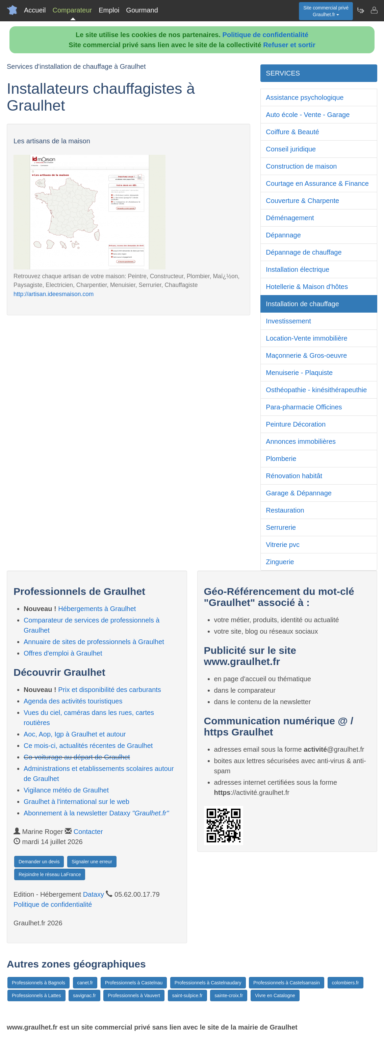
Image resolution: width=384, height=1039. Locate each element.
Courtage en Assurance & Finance (317, 183)
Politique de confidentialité (265, 34)
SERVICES (283, 73)
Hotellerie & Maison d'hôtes (307, 286)
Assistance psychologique (304, 97)
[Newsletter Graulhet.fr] (360, 10)
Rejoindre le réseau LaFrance (50, 874)
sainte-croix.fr (228, 995)
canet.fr (85, 982)
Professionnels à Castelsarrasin (286, 982)
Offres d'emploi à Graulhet (63, 653)
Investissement (288, 321)
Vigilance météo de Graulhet (66, 790)
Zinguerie (280, 562)
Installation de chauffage (302, 304)
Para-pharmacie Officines (304, 407)
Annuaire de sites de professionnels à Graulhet (94, 641)
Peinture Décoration (296, 424)
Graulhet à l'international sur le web (76, 801)
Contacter (88, 831)
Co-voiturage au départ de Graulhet (77, 757)
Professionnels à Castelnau (133, 982)
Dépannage (283, 235)
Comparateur (72, 10)
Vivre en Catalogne (275, 995)
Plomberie (281, 458)
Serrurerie (281, 527)
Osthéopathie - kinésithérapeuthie (316, 390)
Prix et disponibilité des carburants (109, 689)
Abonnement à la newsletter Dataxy (96, 813)
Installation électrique (297, 269)
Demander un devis (39, 861)
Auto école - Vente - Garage (308, 114)
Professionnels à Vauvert (134, 995)
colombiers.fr (345, 982)
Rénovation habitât (294, 476)
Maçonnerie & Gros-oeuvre (306, 355)
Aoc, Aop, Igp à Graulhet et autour (75, 734)
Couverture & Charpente (302, 200)
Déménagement (290, 218)
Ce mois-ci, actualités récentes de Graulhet (88, 745)
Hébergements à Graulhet (97, 608)
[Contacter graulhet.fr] (374, 10)
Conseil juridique (291, 149)
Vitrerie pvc (283, 544)
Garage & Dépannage (299, 493)
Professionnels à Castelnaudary (208, 982)
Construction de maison (301, 166)
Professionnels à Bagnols (38, 982)
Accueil (35, 10)
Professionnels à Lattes (36, 995)
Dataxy (93, 894)
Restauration (285, 510)
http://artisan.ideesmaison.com (54, 294)
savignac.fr (84, 995)
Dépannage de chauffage (303, 252)
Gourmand (142, 10)
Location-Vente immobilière (306, 338)
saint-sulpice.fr (187, 995)
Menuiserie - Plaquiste (299, 372)
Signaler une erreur (92, 861)
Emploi (109, 10)
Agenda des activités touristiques (73, 701)
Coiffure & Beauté (292, 132)
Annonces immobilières (301, 441)
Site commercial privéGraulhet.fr (326, 11)
